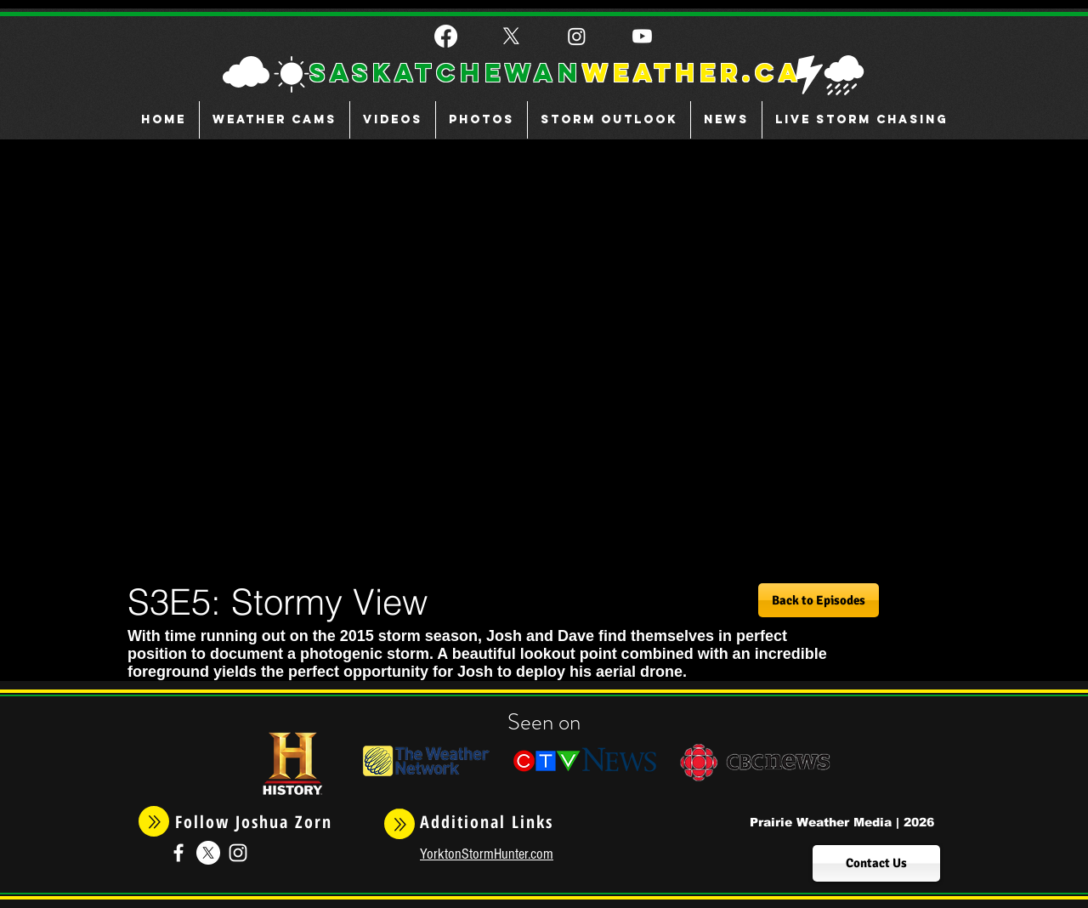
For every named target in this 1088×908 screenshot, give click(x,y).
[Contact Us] (876, 863)
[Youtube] (642, 36)
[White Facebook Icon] (178, 853)
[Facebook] (445, 36)
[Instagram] (576, 36)
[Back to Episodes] (818, 600)
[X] (511, 36)
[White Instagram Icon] (238, 853)
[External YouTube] (503, 356)
